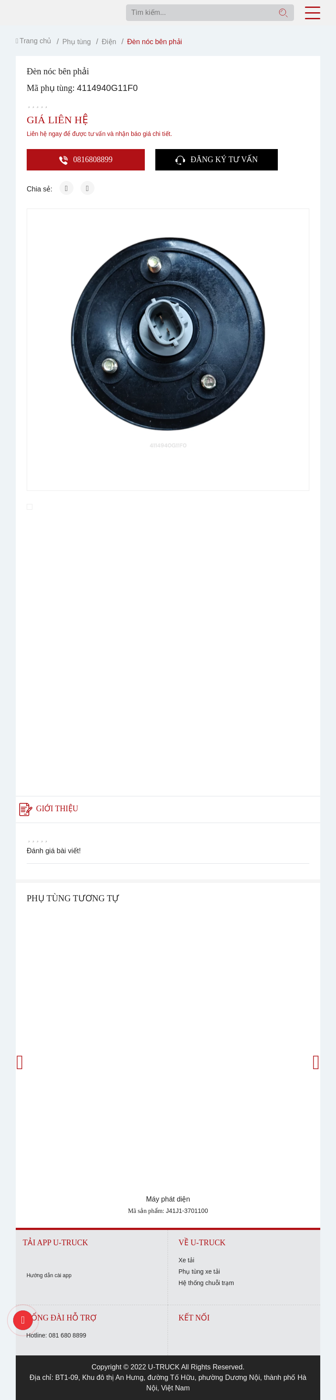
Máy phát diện (168, 1199)
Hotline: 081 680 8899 (56, 1335)
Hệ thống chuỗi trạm (206, 1282)
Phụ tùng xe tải (199, 1271)
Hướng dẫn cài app (49, 1275)
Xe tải (186, 1260)
